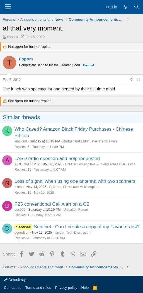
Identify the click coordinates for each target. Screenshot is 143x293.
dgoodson (21, 233)
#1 (138, 80)
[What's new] (125, 7)
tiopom (12, 37)
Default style (16, 280)
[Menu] (7, 7)
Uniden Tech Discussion (72, 233)
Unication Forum (75, 210)
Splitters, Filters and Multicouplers (74, 187)
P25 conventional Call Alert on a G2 (51, 204)
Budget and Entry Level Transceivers (90, 141)
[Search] (136, 7)
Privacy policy (66, 287)
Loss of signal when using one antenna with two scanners (74, 181)
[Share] (131, 80)
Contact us (12, 287)
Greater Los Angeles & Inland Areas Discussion (100, 164)
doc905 (19, 210)
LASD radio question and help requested (57, 158)
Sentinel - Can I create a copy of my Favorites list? (87, 226)
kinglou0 (20, 141)
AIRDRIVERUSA (27, 164)
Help (85, 287)
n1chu (19, 187)
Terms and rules (38, 287)
